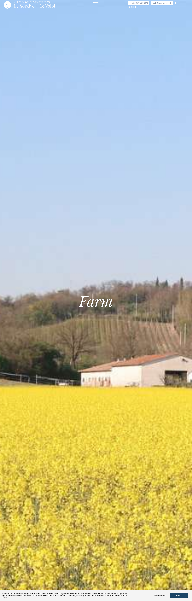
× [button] (189, 592)
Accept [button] (179, 595)
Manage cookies (160, 595)
